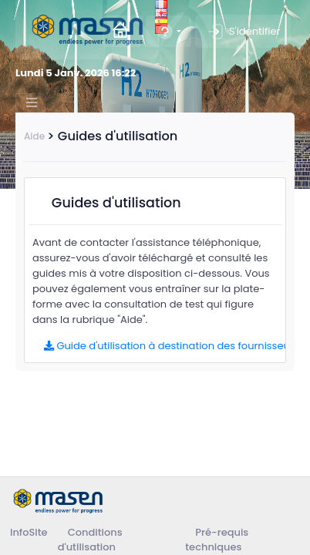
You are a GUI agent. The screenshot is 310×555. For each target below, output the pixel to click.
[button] (168, 31)
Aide (34, 136)
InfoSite (29, 532)
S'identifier (243, 31)
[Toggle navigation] (30, 103)
